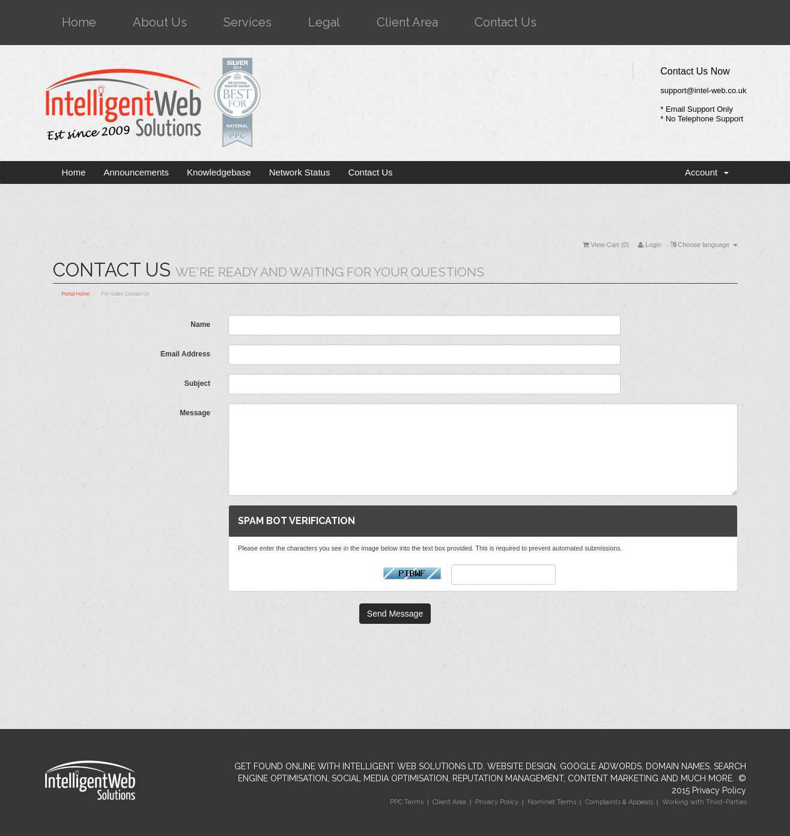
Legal (324, 22)
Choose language (703, 244)
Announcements (136, 172)
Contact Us (505, 22)
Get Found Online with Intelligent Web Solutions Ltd (358, 766)
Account (707, 172)
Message (195, 413)
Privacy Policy (719, 790)
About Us (160, 22)
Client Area (407, 22)
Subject (197, 383)
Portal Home (76, 294)
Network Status (299, 172)
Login (649, 244)
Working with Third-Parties (704, 802)
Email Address (185, 354)
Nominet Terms (551, 802)
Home (79, 22)
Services (247, 22)
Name (200, 324)
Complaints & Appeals (619, 802)
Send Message (395, 613)
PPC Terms (407, 802)
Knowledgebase (219, 172)
